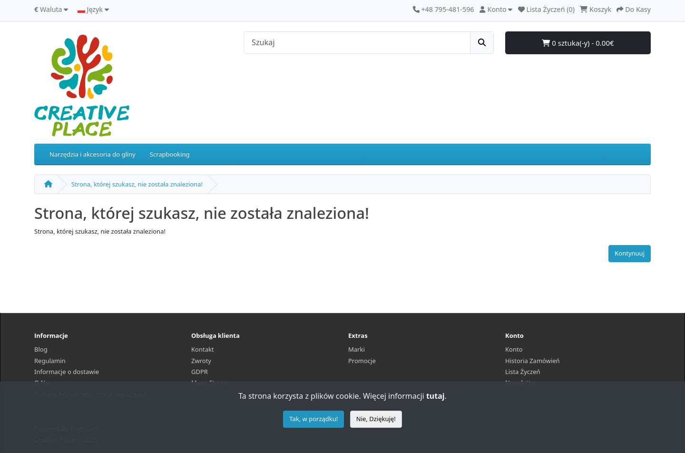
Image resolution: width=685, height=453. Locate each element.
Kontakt (202, 349)
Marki (356, 349)
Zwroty (201, 360)
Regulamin (50, 360)
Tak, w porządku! (313, 418)
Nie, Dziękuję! (376, 418)
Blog (41, 349)
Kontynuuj (630, 253)
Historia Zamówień (532, 360)
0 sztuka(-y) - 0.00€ (578, 43)
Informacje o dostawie (66, 371)
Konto (514, 349)
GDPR (199, 371)
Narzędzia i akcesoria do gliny (92, 154)
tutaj (435, 396)
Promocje (362, 360)
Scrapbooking (170, 154)
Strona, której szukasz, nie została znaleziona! (137, 184)
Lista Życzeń (522, 371)
